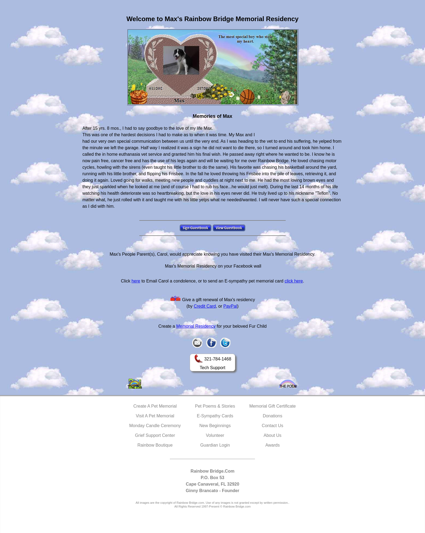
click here (294, 281)
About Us (273, 435)
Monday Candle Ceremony (155, 425)
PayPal (230, 306)
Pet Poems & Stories (215, 406)
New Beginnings (215, 425)
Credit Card (205, 306)
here (135, 281)
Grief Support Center (155, 435)
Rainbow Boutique (155, 445)
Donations (272, 416)
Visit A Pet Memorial (155, 416)
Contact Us (272, 425)
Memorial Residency (195, 326)
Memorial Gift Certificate (272, 406)
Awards (272, 445)
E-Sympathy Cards (215, 416)
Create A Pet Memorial (155, 406)
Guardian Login (215, 445)
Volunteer (215, 435)
